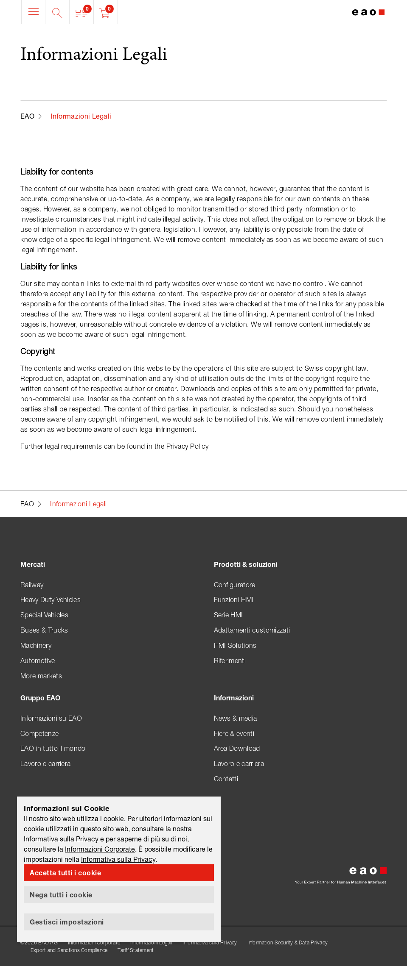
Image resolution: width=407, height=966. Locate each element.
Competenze (39, 733)
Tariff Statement (136, 950)
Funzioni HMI (234, 599)
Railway (31, 584)
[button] (82, 12)
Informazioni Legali (151, 942)
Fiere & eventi (234, 733)
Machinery (35, 645)
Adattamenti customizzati (252, 630)
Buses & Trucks (44, 630)
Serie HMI (228, 615)
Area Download (237, 748)
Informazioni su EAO (51, 718)
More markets (41, 676)
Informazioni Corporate (94, 942)
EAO (27, 116)
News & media (235, 718)
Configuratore (234, 584)
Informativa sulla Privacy (209, 942)
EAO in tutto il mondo (53, 748)
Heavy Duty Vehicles (50, 599)
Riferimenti (230, 660)
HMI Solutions (235, 645)
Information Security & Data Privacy (287, 942)
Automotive (37, 660)
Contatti (226, 779)
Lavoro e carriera (45, 763)
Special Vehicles (44, 615)
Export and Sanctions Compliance (69, 950)
